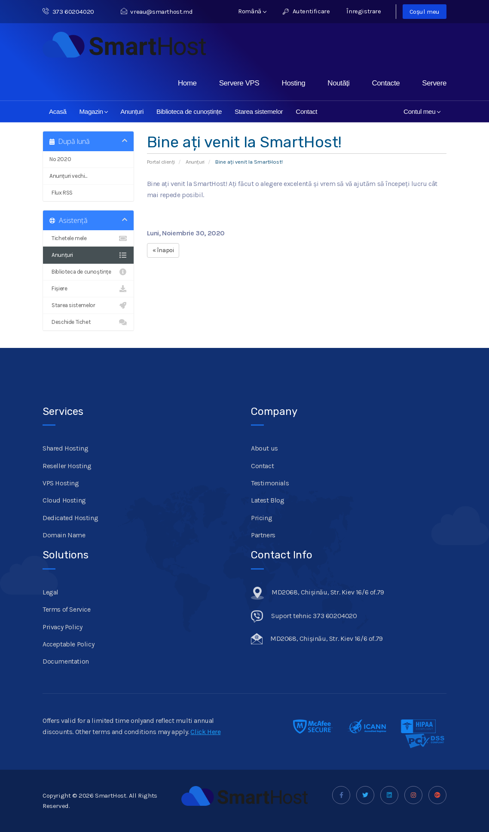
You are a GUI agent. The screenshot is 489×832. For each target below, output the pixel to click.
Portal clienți (161, 161)
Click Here (205, 732)
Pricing (261, 518)
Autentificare (306, 11)
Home (187, 83)
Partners (263, 535)
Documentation (66, 661)
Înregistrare (363, 11)
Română (252, 11)
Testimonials (270, 483)
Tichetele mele (88, 238)
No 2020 (60, 159)
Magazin (93, 111)
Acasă (58, 111)
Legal (50, 592)
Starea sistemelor (259, 111)
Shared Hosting (65, 448)
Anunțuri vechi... (68, 176)
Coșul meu (425, 11)
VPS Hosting (61, 483)
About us (264, 448)
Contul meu (421, 111)
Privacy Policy (62, 627)
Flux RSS (88, 193)
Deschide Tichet (88, 322)
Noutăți (338, 83)
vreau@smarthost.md (157, 11)
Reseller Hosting (67, 466)
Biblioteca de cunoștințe (189, 111)
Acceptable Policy (68, 644)
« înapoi (163, 250)
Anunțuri (132, 111)
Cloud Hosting (64, 500)
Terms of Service (67, 609)
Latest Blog (267, 500)
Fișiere (88, 288)
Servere (434, 83)
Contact (306, 111)
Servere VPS (239, 83)
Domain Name (64, 535)
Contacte (386, 83)
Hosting (294, 83)
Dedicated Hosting (70, 518)
